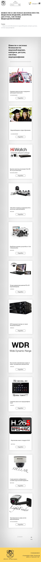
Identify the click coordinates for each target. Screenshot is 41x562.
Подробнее (20, 98)
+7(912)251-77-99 (36, 3)
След (31, 539)
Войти (15, 1)
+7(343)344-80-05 (35, 553)
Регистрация (15, 2)
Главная (3, 24)
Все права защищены (13, 559)
